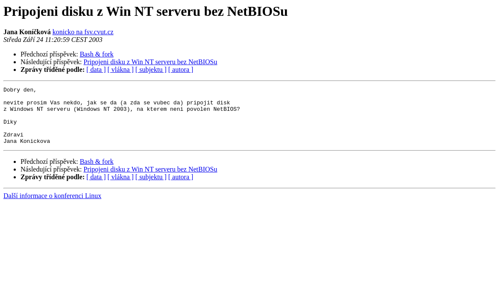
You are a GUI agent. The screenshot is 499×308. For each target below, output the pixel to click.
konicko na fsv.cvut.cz (83, 32)
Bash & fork (97, 54)
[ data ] (96, 69)
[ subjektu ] (151, 69)
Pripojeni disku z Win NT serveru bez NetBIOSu (150, 61)
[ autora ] (181, 69)
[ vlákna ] (121, 69)
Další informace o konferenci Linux (52, 207)
